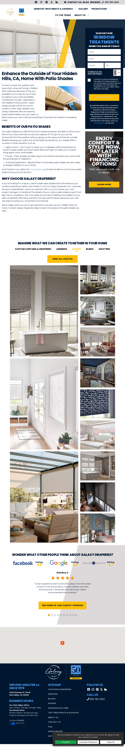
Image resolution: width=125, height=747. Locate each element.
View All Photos (62, 266)
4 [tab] (58, 622)
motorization (36, 169)
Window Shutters (58, 708)
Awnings (61, 256)
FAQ (50, 727)
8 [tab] (70, 622)
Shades (76, 256)
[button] (62, 643)
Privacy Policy (19, 723)
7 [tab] (67, 622)
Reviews (95, 2)
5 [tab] (61, 622)
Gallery (83, 8)
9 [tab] (73, 622)
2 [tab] (52, 622)
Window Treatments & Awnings (53, 8)
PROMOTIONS (99, 8)
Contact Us (54, 722)
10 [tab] (76, 622)
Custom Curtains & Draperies (33, 256)
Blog (86, 2)
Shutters (104, 256)
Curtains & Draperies (59, 689)
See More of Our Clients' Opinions (62, 612)
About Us (80, 15)
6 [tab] (64, 622)
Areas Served (55, 731)
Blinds (90, 256)
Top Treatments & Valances (63, 712)
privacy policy (99, 123)
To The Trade (63, 15)
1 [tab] (49, 622)
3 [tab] (55, 622)
